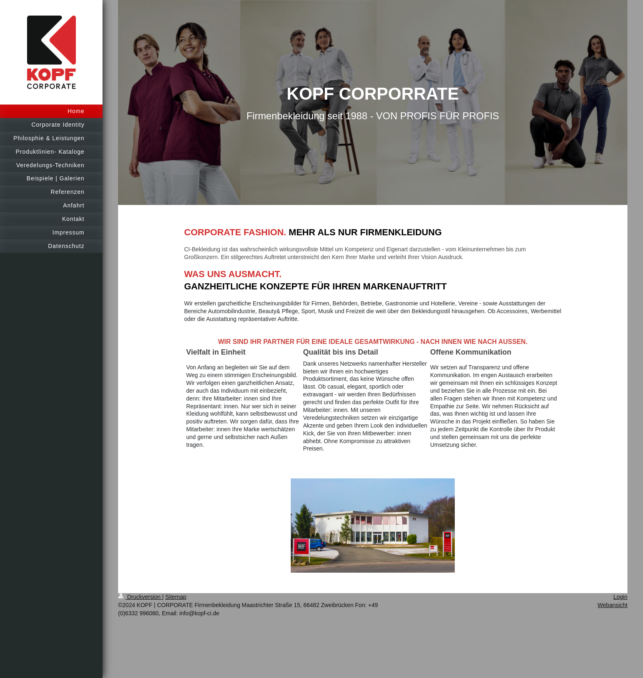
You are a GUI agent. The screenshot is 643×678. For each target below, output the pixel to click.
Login (620, 597)
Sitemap (175, 597)
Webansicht (612, 605)
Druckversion (140, 597)
